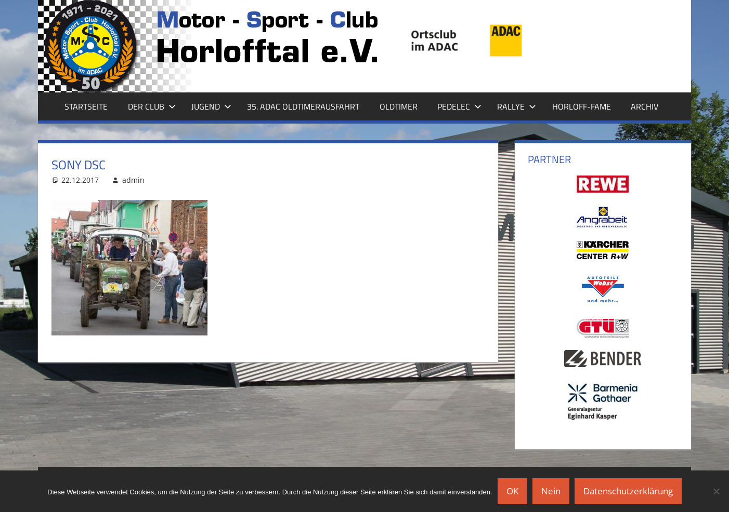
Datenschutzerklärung (628, 491)
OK (512, 491)
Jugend (211, 106)
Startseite (86, 106)
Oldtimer (399, 106)
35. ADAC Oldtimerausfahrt (303, 106)
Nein (551, 491)
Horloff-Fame (581, 106)
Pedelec (459, 106)
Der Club (152, 106)
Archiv (644, 106)
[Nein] (716, 491)
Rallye (516, 106)
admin (133, 180)
